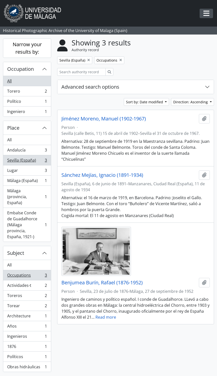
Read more (105, 317)
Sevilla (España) (27, 161)
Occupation (20, 69)
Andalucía (27, 151)
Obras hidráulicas (27, 368)
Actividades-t (27, 286)
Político (27, 102)
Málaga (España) (27, 182)
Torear (27, 307)
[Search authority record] (81, 72)
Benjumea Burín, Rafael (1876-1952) (102, 283)
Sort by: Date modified (145, 102)
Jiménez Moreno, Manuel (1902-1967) (103, 119)
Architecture (27, 317)
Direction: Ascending (191, 102)
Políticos (27, 358)
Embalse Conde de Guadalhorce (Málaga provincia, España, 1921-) (27, 224)
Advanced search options (90, 86)
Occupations (27, 276)
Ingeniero (27, 112)
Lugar (27, 171)
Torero (27, 92)
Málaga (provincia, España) (27, 196)
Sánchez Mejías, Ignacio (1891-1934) (102, 175)
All (9, 81)
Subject (15, 253)
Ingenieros (27, 337)
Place (13, 127)
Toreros (27, 297)
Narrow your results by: (27, 48)
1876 (27, 347)
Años (27, 327)
